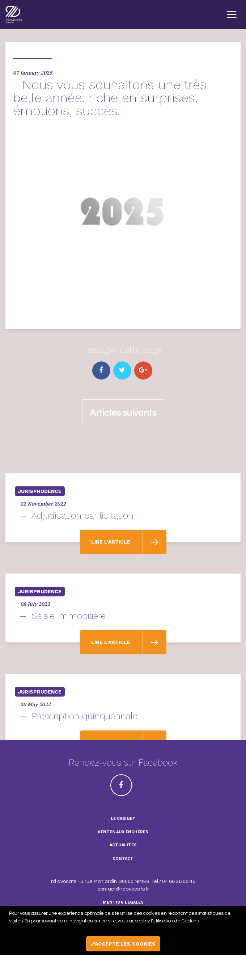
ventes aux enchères (123, 832)
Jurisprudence (40, 509)
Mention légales (123, 902)
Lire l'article (111, 559)
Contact (123, 858)
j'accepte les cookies (123, 944)
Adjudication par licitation (82, 533)
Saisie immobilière (69, 633)
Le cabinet (123, 818)
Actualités (123, 845)
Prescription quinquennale (84, 734)
